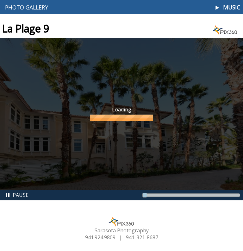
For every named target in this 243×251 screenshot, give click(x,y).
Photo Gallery (26, 7)
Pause (16, 194)
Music (231, 7)
